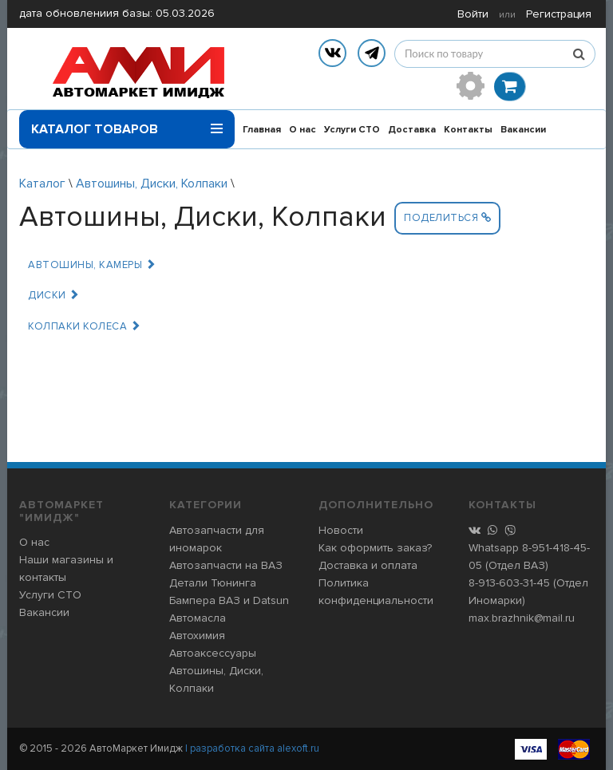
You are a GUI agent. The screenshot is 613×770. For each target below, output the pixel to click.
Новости (340, 530)
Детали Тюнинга (212, 583)
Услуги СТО (352, 130)
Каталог (42, 184)
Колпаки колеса (84, 326)
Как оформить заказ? (375, 548)
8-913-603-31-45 (509, 583)
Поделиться (447, 217)
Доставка (412, 130)
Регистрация (558, 14)
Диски (54, 295)
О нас (302, 130)
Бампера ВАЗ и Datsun (229, 600)
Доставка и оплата (367, 565)
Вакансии (523, 130)
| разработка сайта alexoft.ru (252, 748)
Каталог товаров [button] (127, 123)
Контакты (468, 130)
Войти (472, 14)
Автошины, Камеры (92, 265)
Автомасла (197, 618)
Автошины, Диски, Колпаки (151, 184)
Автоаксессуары (212, 653)
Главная (262, 130)
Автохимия (197, 635)
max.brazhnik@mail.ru (522, 618)
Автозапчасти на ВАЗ (226, 565)
